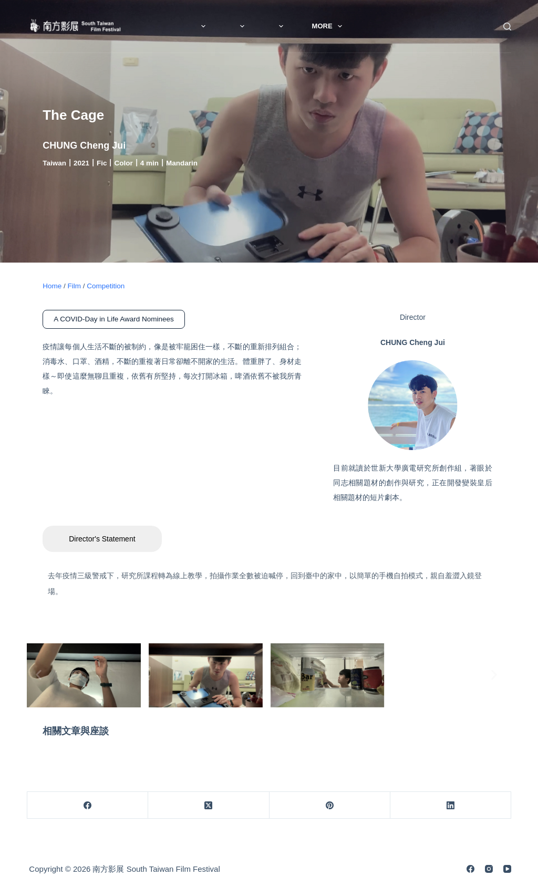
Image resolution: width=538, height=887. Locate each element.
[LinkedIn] (450, 805)
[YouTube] (507, 869)
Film (302, 26)
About (244, 26)
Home (52, 286)
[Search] (507, 26)
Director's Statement (102, 539)
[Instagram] (489, 869)
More (359, 26)
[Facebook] (87, 805)
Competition (106, 286)
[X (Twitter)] (208, 805)
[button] (38, 674)
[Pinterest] (330, 805)
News (182, 26)
